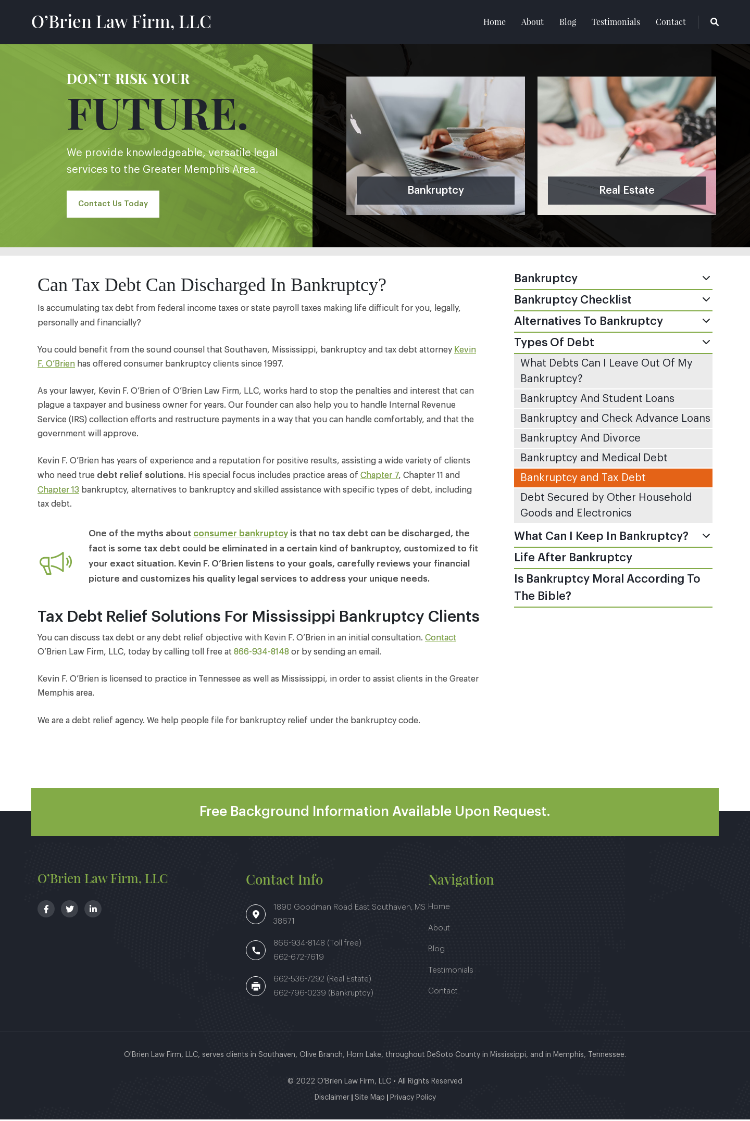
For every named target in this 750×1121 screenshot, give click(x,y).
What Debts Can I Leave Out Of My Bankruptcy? (606, 373)
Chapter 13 (58, 491)
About (532, 22)
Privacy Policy (413, 1099)
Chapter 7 (379, 477)
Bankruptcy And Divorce (580, 440)
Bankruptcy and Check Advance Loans (615, 420)
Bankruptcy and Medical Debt (594, 460)
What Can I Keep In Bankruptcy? (601, 538)
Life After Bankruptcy (573, 559)
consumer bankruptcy (240, 535)
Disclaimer (332, 1099)
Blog (567, 22)
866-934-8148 (261, 653)
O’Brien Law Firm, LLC (129, 21)
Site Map (370, 1099)
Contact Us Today (115, 206)
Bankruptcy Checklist (573, 301)
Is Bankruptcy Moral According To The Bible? (607, 589)
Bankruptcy (546, 280)
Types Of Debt (554, 344)
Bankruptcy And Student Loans (597, 400)
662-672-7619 (298, 959)
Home (494, 22)
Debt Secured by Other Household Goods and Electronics (606, 507)
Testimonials (616, 22)
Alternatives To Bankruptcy (588, 323)
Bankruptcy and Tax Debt (583, 479)
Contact (671, 22)
